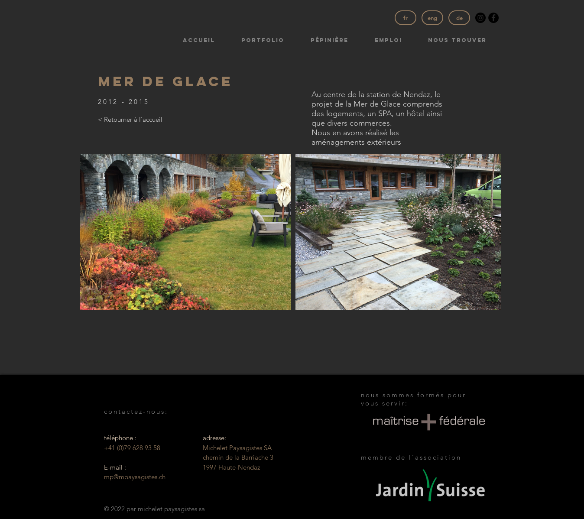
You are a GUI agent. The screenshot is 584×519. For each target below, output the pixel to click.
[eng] (432, 17)
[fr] (405, 17)
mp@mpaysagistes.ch (134, 477)
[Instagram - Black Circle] (480, 18)
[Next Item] (489, 232)
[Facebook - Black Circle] (493, 18)
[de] (459, 17)
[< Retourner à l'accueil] (130, 119)
